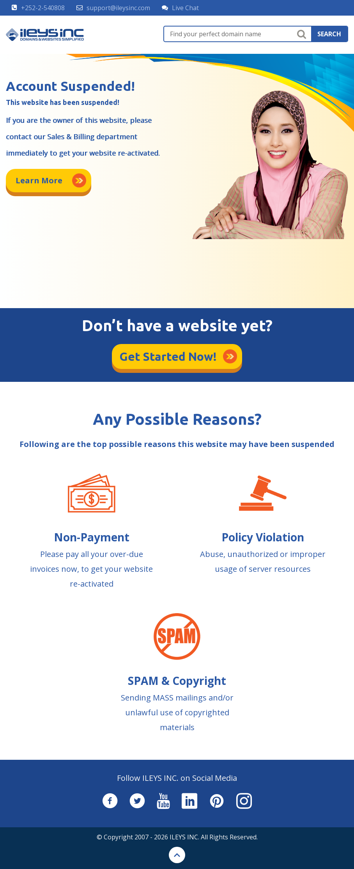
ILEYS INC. (184, 837)
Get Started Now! (168, 356)
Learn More (39, 180)
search (329, 34)
